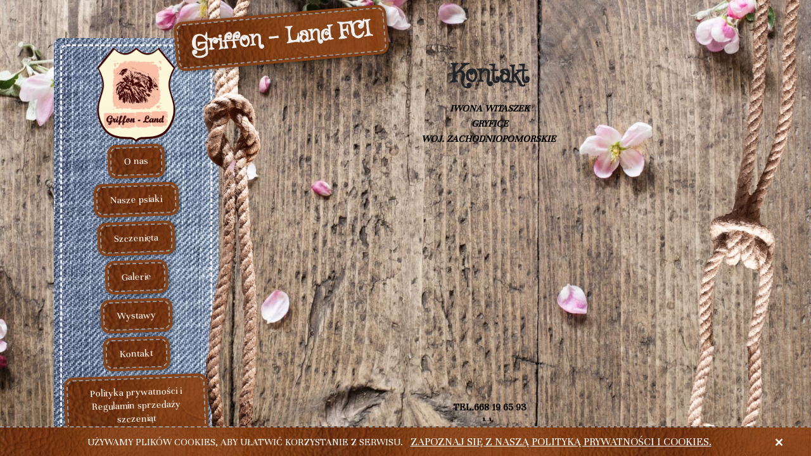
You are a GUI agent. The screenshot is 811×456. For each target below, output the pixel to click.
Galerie (136, 276)
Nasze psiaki (136, 199)
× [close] (778, 442)
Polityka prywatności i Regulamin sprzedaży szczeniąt (135, 405)
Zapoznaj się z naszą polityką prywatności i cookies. (561, 441)
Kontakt (136, 354)
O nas (136, 161)
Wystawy (136, 315)
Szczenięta (136, 238)
